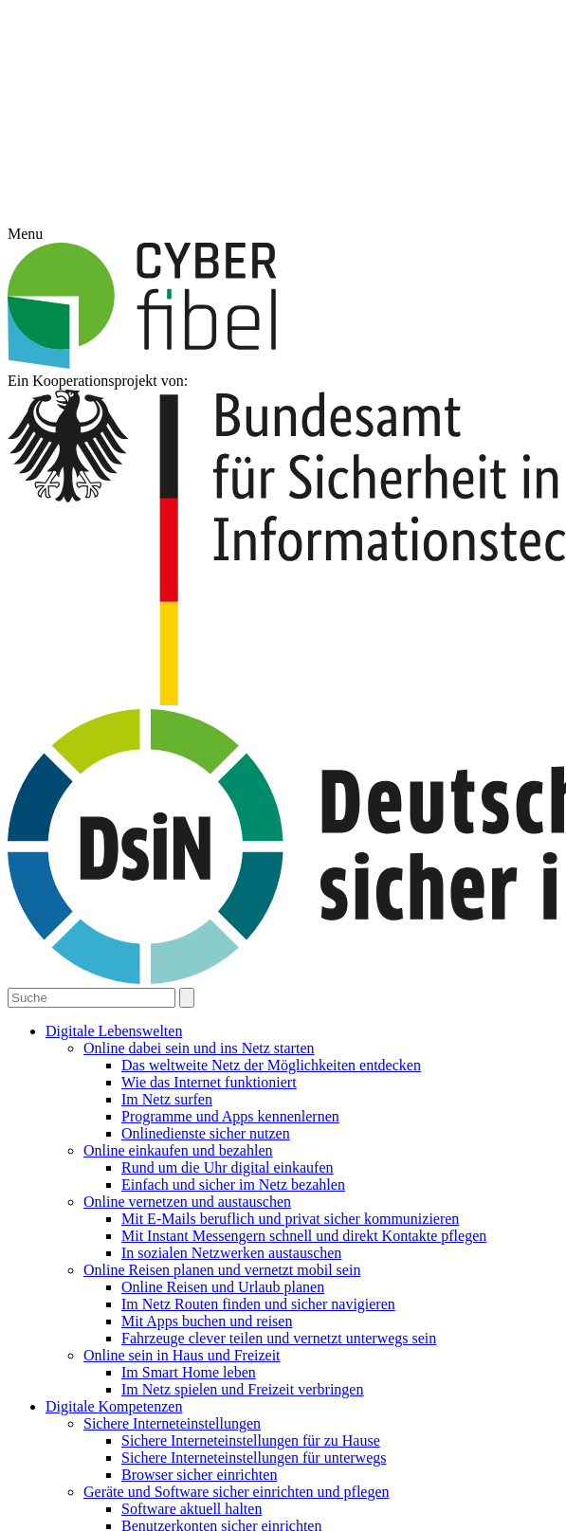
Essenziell (194, 718)
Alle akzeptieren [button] (283, 772)
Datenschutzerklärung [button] (293, 888)
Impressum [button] (380, 888)
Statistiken (357, 718)
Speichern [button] (283, 826)
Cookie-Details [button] (196, 888)
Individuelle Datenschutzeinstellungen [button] (283, 866)
